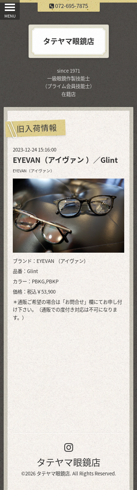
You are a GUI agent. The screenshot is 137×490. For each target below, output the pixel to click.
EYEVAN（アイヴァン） (33, 170)
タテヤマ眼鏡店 (68, 462)
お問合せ (74, 301)
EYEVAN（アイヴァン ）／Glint (65, 159)
